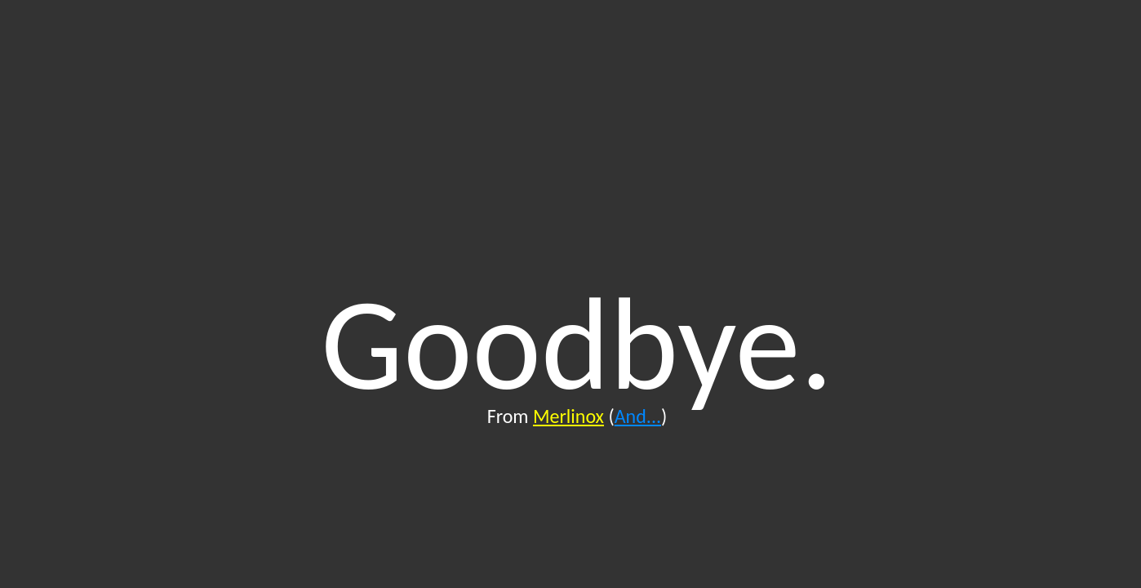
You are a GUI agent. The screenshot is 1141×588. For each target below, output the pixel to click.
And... (638, 416)
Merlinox (568, 416)
